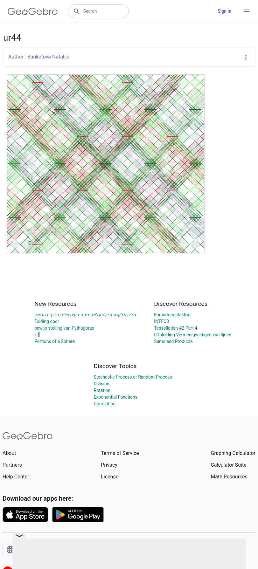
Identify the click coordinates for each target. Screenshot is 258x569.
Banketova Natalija (48, 57)
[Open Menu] (246, 11)
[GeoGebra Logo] (33, 11)
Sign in (224, 11)
